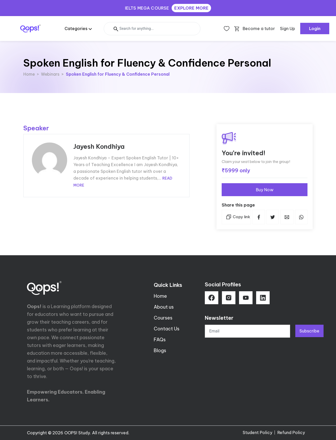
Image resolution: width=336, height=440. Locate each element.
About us (164, 307)
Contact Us (166, 329)
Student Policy (257, 432)
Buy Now (265, 189)
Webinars (50, 74)
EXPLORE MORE (191, 8)
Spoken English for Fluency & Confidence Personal (118, 74)
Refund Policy (291, 432)
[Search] (152, 28)
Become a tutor (259, 28)
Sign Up (287, 28)
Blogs (160, 350)
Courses (163, 318)
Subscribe (309, 330)
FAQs (160, 340)
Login (314, 28)
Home (29, 74)
